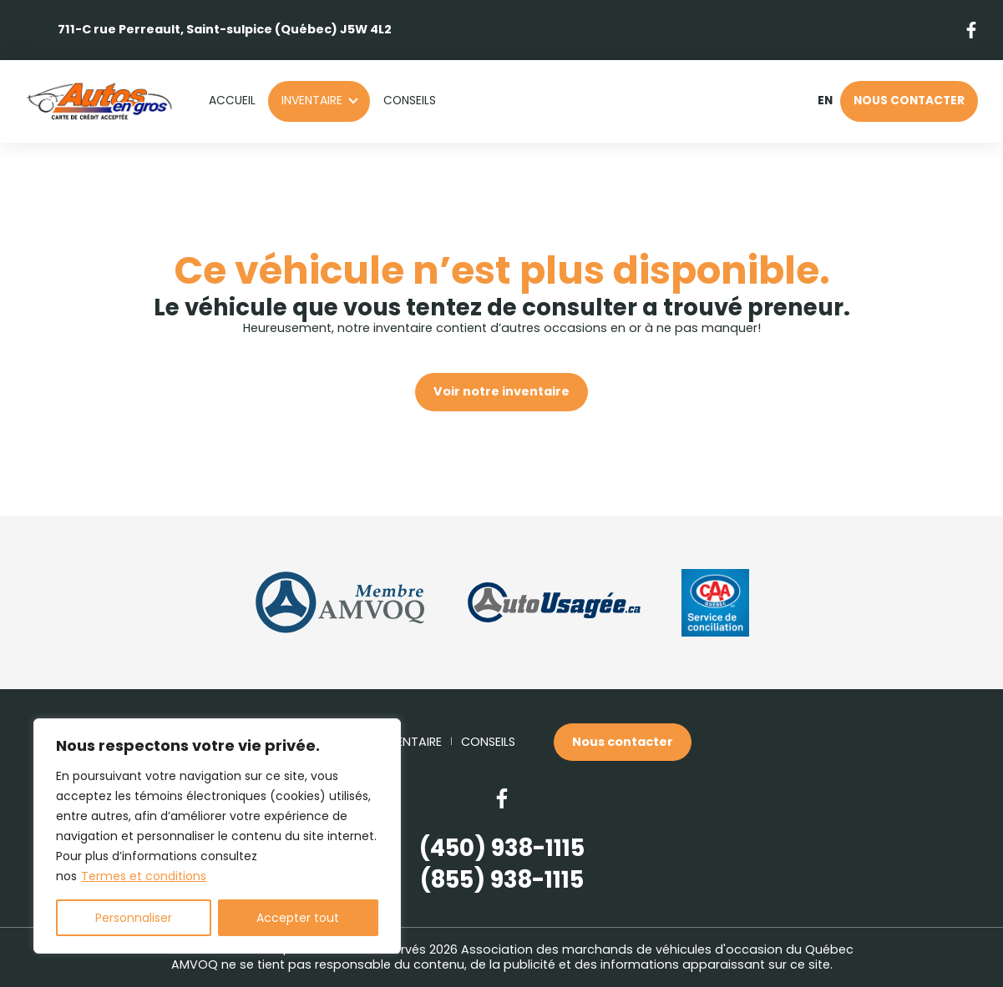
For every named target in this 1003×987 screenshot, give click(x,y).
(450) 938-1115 (502, 848)
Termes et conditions (143, 876)
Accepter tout (297, 917)
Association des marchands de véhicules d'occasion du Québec (657, 949)
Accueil (232, 100)
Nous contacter (909, 100)
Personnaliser (133, 917)
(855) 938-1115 (502, 880)
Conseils (409, 100)
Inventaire (311, 100)
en (825, 101)
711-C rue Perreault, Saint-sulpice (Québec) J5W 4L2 (225, 29)
